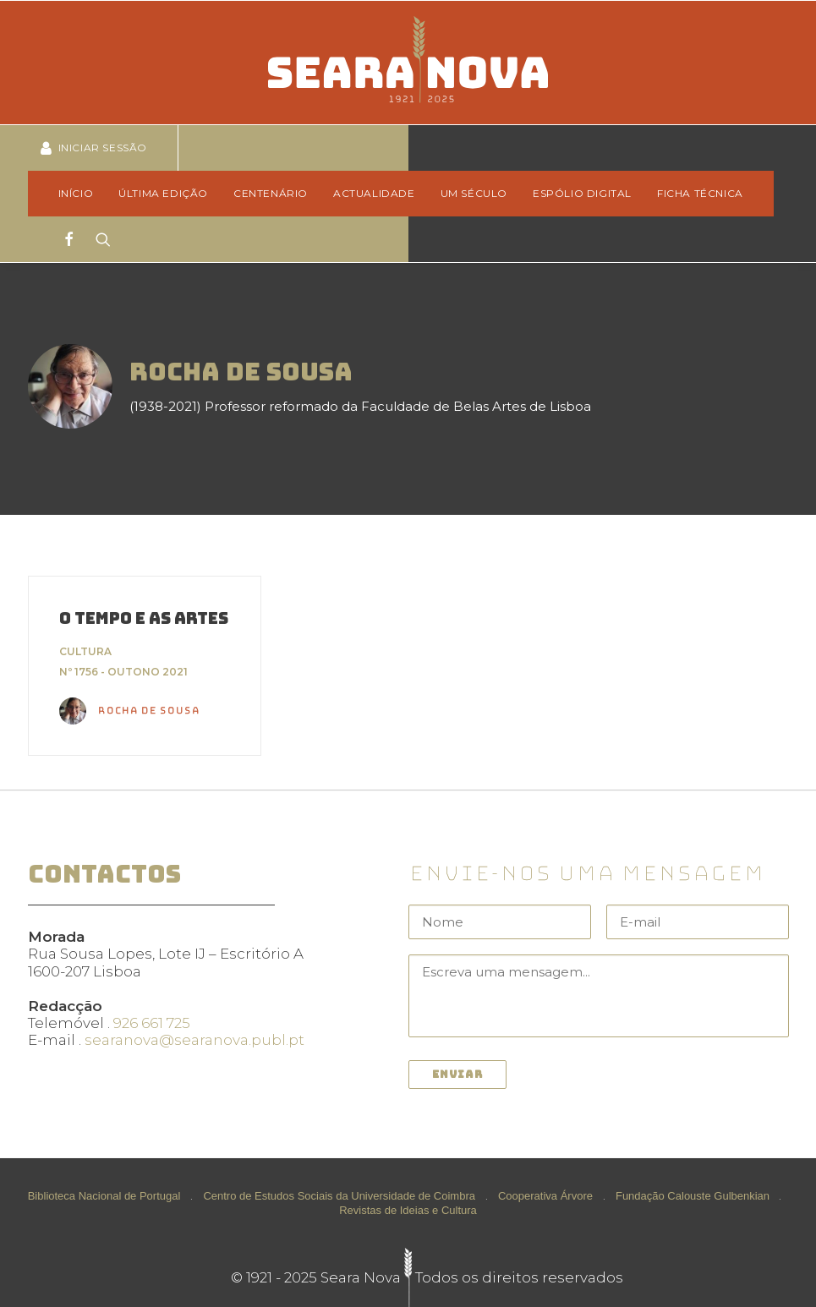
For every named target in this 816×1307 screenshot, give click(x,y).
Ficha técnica (700, 193)
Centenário (270, 193)
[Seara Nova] (408, 62)
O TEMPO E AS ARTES (143, 618)
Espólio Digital (582, 193)
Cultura (85, 651)
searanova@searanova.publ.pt (194, 1039)
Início (76, 193)
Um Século (474, 193)
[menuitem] (81, 193)
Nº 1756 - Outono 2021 (123, 671)
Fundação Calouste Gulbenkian (692, 1195)
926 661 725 (151, 1022)
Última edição (163, 193)
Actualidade (374, 193)
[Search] (98, 239)
